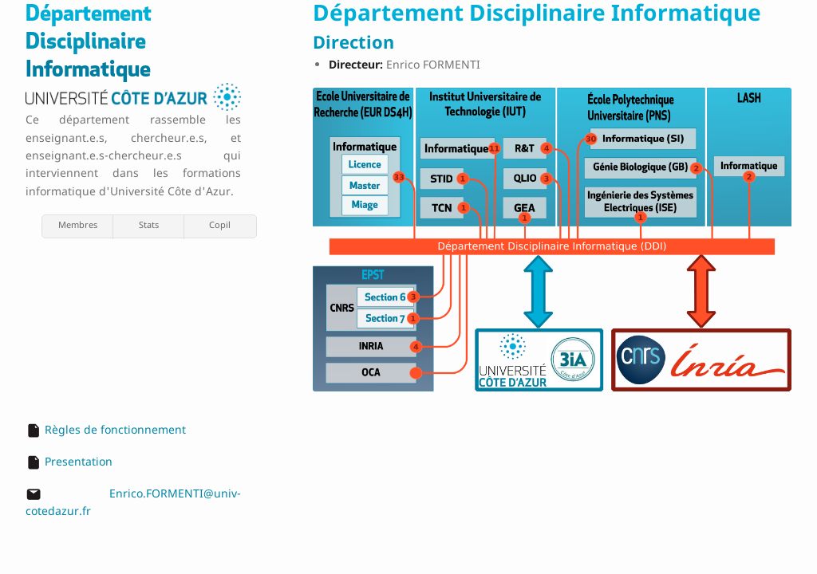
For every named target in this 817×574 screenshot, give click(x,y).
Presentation (78, 461)
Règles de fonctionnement (115, 429)
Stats (149, 224)
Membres (77, 224)
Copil (220, 224)
